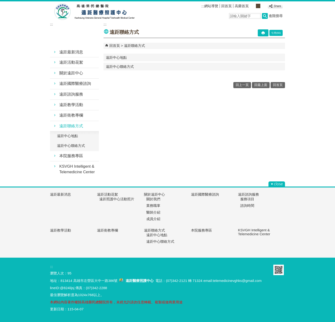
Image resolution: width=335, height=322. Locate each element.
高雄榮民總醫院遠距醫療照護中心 (92, 11)
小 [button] (253, 6)
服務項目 (247, 199)
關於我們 (153, 199)
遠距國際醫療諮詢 (75, 83)
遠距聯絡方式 (71, 126)
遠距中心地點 (67, 136)
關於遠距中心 (71, 73)
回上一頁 (242, 85)
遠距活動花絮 (71, 62)
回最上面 (260, 85)
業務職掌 (153, 206)
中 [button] (258, 6)
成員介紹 (153, 219)
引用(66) (276, 32)
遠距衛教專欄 (71, 115)
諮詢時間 (247, 206)
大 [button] (263, 6)
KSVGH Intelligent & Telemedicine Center (77, 169)
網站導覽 (211, 6)
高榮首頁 (242, 6)
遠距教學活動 (71, 105)
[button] (265, 16)
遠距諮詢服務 (71, 94)
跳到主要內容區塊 (2, 2)
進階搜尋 (276, 16)
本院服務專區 (71, 156)
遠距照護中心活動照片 (116, 199)
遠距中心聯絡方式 (71, 146)
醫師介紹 (153, 212)
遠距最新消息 (71, 52)
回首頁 (226, 6)
